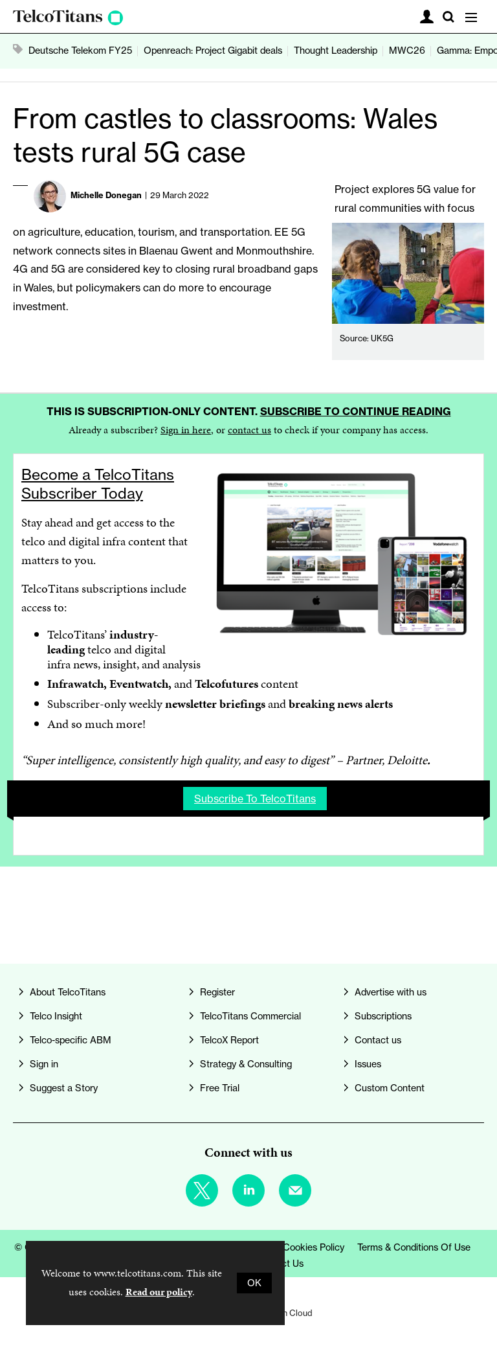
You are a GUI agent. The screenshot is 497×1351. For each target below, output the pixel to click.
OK (254, 1283)
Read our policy (159, 1291)
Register (217, 992)
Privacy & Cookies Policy (292, 1247)
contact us (249, 429)
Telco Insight (56, 1016)
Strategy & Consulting (246, 1064)
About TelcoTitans (67, 992)
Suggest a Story (64, 1088)
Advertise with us (390, 992)
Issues (368, 1064)
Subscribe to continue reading (355, 411)
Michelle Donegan (106, 195)
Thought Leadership (335, 50)
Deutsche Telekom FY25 (80, 50)
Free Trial (219, 1088)
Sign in (44, 1064)
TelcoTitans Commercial (250, 1016)
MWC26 (407, 50)
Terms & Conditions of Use (413, 1247)
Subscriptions (383, 1016)
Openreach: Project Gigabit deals (213, 50)
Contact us (378, 1040)
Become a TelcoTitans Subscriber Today (97, 484)
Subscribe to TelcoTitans (255, 798)
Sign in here (185, 429)
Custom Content (390, 1088)
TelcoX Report (229, 1040)
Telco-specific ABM (70, 1040)
